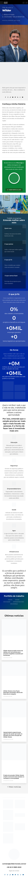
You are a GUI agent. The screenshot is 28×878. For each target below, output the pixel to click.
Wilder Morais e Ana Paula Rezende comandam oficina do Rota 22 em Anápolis (13, 692)
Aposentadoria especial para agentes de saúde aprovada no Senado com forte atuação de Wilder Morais (12, 735)
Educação (6, 601)
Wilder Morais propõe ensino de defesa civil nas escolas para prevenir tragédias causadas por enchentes (13, 653)
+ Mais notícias (14, 787)
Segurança (14, 604)
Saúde (17, 599)
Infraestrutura (18, 601)
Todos (10, 599)
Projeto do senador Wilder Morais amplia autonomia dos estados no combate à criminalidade (13, 777)
